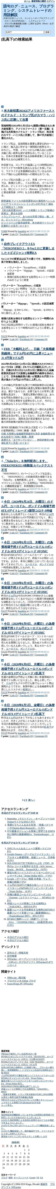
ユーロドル (31, 564)
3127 (4, 611)
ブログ (4, 1178)
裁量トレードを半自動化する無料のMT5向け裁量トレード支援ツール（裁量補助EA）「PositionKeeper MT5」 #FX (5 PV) (31, 912)
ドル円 (50, 514)
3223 (4, 336)
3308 (4, 231)
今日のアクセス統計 (18, 937)
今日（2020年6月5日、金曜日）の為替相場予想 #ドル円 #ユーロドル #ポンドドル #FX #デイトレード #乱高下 (28, 709)
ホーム (27, 1)
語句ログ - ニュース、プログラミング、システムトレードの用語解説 (28, 10)
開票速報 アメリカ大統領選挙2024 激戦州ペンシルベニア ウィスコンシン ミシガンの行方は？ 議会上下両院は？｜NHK (28, 204)
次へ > (31, 800)
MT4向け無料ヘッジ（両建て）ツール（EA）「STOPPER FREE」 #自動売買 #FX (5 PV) (30, 922)
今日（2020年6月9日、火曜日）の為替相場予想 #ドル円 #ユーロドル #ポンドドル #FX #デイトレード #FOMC (28, 628)
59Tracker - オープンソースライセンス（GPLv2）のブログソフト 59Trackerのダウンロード (30, 962)
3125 (4, 652)
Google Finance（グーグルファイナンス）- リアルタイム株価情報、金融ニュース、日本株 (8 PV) (31, 857)
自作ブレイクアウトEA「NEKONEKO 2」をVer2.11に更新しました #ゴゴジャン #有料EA (28, 248)
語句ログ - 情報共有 (17, 952)
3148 (4, 489)
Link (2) (14, 234)
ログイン (51, 1)
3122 (4, 733)
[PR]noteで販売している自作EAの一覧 (19, 1054)
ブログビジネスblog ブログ (21, 981)
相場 (22, 605)
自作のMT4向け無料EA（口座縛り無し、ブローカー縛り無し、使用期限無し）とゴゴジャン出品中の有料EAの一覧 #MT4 (27, 1070)
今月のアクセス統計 (18, 940)
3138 (4, 529)
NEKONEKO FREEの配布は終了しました (20, 1086)
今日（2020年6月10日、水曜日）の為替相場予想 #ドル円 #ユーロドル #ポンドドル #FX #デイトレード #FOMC (27, 587)
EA (36, 483)
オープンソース (21, 1178)
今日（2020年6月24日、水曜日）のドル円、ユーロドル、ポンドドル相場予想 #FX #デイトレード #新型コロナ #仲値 (28, 506)
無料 (11, 1178)
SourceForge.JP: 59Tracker (20, 983)
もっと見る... (7, 1105)
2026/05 (15, 1142)
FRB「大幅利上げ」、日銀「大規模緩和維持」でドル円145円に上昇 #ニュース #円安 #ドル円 (28, 353)
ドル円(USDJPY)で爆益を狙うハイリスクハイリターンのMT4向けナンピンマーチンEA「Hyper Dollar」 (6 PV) (30, 888)
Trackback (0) (26, 234)
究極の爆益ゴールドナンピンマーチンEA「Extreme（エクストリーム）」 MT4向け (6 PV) (30, 897)
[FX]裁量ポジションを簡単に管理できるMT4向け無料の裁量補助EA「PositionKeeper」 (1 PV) (31, 834)
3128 (4, 570)
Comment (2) (41, 492)
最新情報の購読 (38, 1)
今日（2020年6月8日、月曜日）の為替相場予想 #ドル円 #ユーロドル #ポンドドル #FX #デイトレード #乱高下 (28, 669)
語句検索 (12, 956)
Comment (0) (41, 234)
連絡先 (43, 1184)
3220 (4, 448)
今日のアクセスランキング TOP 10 (19, 813)
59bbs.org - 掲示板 (16, 977)
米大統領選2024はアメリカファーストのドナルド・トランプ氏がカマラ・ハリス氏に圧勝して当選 (28, 115)
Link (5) (14, 492)
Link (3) (14, 451)
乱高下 (47, 727)
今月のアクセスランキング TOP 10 (19, 843)
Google (32, 1178)
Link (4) (14, 339)
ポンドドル (45, 564)
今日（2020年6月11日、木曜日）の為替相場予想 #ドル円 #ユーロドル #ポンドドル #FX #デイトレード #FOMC (27, 547)
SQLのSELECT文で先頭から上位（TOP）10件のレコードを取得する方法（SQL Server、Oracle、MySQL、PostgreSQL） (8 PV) (30, 866)
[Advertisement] (28, 72)
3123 (4, 692)
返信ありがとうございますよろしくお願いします (24, 1136)
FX (38, 1178)
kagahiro (22, 231)
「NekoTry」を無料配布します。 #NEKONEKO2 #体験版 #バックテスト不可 (27, 465)
